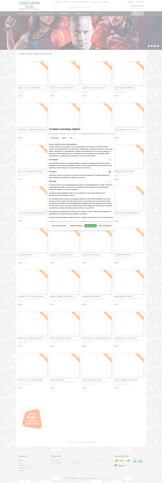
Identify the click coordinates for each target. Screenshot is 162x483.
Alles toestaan (91, 228)
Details (64, 141)
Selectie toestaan (76, 228)
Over (70, 141)
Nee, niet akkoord (105, 228)
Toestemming (54, 141)
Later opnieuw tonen (59, 228)
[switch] (110, 162)
